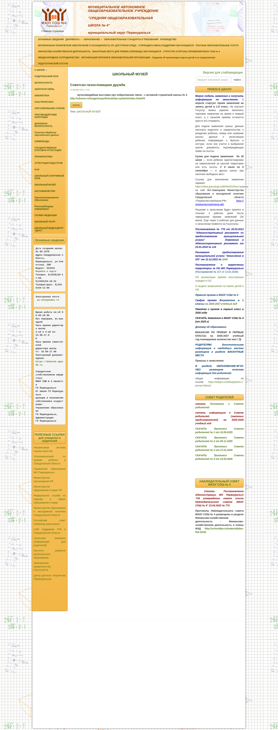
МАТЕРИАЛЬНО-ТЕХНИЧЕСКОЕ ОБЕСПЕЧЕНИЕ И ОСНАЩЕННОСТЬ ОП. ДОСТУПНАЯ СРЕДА (87, 45)
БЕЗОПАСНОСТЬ (43, 83)
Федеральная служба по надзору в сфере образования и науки (50, 499)
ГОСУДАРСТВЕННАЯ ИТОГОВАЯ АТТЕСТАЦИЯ (48, 149)
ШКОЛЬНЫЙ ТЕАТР (45, 221)
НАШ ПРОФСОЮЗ (44, 102)
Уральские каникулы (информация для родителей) (50, 542)
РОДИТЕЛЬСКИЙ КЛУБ (47, 76)
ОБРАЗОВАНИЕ (93, 39)
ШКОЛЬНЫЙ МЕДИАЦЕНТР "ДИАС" (49, 229)
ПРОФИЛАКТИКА (43, 156)
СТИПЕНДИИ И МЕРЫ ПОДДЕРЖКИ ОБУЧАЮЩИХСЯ (166, 45)
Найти (237, 79)
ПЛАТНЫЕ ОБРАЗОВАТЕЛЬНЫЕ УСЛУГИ (217, 45)
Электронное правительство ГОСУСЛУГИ (42, 567)
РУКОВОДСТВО (168, 39)
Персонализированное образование (47, 198)
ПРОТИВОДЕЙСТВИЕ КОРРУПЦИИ (46, 116)
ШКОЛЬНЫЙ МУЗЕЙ (45, 185)
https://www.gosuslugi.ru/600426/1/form (217, 186)
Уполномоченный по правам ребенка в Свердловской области (50, 460)
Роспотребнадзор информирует (44, 207)
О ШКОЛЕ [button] (41, 70)
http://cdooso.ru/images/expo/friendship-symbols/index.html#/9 (107, 98)
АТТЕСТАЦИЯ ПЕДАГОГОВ (49, 163)
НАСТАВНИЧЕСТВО (45, 191)
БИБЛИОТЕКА (42, 95)
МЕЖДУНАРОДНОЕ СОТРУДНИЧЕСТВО (58, 57)
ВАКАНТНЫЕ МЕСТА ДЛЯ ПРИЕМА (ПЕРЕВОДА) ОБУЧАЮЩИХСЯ (126, 51)
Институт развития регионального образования (50, 554)
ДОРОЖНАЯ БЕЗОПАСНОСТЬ (43, 124)
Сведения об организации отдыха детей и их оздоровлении (183, 57)
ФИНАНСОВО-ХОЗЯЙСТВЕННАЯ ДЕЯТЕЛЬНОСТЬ (64, 51)
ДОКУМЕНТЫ (73, 39)
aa (38, 300)
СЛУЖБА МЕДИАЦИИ (46, 215)
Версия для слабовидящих (223, 72)
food (37, 169)
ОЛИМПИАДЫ (42, 141)
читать (76, 105)
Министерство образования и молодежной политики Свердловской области (50, 511)
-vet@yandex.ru (49, 300)
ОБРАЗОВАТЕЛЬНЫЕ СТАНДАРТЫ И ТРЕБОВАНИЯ (131, 39)
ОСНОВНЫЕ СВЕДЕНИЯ (51, 39)
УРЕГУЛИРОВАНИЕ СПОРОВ (50, 108)
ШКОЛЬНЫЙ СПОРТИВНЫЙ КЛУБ (49, 177)
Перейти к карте (46, 271)
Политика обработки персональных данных (47, 133)
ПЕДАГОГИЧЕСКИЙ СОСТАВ (53, 63)
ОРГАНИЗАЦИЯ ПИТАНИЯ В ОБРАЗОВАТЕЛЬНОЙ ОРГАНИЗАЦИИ (115, 57)
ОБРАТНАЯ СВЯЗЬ (44, 89)
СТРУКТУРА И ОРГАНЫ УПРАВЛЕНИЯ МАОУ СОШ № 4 (191, 51)
